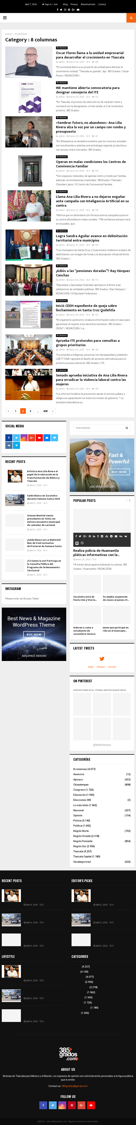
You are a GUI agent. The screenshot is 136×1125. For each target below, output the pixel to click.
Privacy (74, 4)
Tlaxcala (78, 851)
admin (62, 62)
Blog (65, 4)
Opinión (77, 815)
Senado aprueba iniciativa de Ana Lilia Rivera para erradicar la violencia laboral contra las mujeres (91, 379)
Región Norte (81, 831)
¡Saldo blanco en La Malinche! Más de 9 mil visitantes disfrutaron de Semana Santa (44, 543)
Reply (91, 667)
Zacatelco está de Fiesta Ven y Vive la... (85, 598)
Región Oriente (82, 836)
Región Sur (79, 846)
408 (45, 411)
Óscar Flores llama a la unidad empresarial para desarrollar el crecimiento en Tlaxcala (90, 55)
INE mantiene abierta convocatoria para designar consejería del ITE (88, 90)
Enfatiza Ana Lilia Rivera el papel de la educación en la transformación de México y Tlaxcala (43, 476)
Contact (102, 4)
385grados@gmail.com (75, 1086)
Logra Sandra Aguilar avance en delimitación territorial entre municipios (92, 238)
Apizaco (78, 779)
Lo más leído (80, 805)
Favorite (112, 667)
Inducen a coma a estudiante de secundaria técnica (84, 631)
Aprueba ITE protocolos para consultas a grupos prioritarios (88, 343)
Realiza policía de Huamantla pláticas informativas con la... (96, 553)
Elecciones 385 (82, 800)
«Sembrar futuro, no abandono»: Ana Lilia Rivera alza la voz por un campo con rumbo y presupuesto (91, 127)
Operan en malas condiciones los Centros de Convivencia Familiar (91, 164)
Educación (79, 794)
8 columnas (62, 48)
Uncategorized (82, 861)
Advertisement (88, 4)
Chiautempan (81, 784)
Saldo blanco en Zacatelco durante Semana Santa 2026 (43, 497)
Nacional (78, 810)
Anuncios (78, 774)
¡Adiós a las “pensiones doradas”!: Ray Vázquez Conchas (93, 273)
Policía (77, 820)
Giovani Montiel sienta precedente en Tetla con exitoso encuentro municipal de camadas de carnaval (43, 520)
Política (77, 825)
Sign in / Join (50, 4)
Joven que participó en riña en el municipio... (116, 629)
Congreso (79, 789)
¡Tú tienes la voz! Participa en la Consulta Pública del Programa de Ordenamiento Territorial (44, 566)
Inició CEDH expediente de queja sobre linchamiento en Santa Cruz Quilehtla (86, 308)
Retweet (101, 667)
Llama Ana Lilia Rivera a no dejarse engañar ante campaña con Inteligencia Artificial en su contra (92, 201)
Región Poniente (82, 841)
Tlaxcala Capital (82, 856)
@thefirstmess (102, 745)
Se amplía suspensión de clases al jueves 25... (116, 598)
